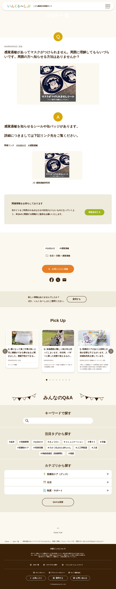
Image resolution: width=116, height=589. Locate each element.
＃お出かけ (21, 145)
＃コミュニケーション (73, 442)
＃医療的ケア (23, 448)
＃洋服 (103, 442)
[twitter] (58, 280)
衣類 (58, 256)
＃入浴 (94, 448)
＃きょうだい (53, 442)
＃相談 (71, 453)
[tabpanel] (58, 350)
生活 (52, 256)
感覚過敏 (66, 256)
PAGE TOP (58, 532)
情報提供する (94, 212)
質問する (77, 299)
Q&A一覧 (36, 564)
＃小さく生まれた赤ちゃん (59, 448)
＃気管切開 (38, 448)
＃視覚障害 (24, 442)
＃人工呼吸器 (81, 448)
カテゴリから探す (52, 564)
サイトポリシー (40, 572)
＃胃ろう (91, 442)
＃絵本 (11, 442)
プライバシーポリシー (58, 572)
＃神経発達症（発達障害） (52, 453)
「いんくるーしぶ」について (74, 564)
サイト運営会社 (75, 572)
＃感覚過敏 (33, 145)
